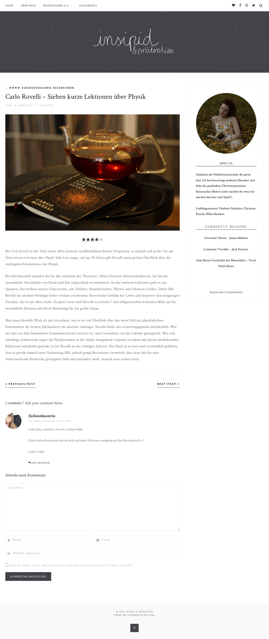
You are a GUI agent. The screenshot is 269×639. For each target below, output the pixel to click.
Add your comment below (43, 403)
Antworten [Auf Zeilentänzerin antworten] (41, 462)
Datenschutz (235, 292)
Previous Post (20, 384)
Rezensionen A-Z (56, 5)
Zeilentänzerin (41, 416)
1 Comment (45, 105)
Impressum (216, 292)
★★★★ (14, 87)
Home (9, 5)
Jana (8, 105)
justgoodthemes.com (141, 615)
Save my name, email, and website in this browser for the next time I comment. (71, 565)
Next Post (168, 384)
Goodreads (88, 5)
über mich (28, 5)
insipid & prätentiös (139, 611)
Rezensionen (63, 87)
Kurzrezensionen (36, 87)
